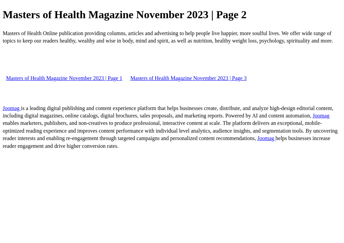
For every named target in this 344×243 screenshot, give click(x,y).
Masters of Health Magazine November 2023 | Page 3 (189, 78)
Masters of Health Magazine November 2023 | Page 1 (64, 78)
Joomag (12, 108)
